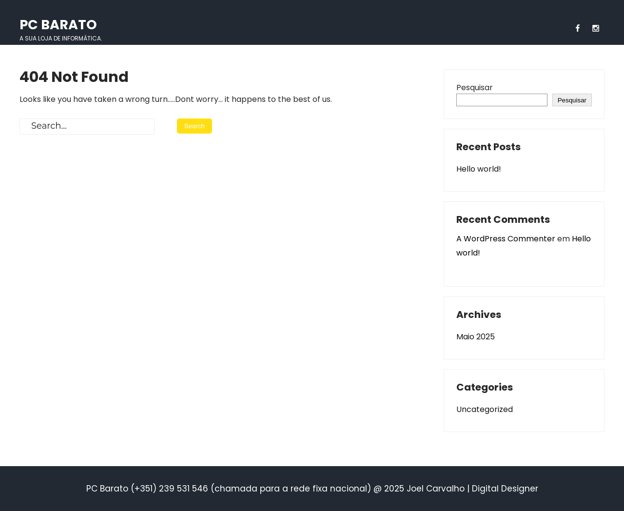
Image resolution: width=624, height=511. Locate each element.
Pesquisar (474, 87)
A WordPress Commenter (505, 238)
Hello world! (478, 169)
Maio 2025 (475, 336)
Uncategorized (484, 409)
